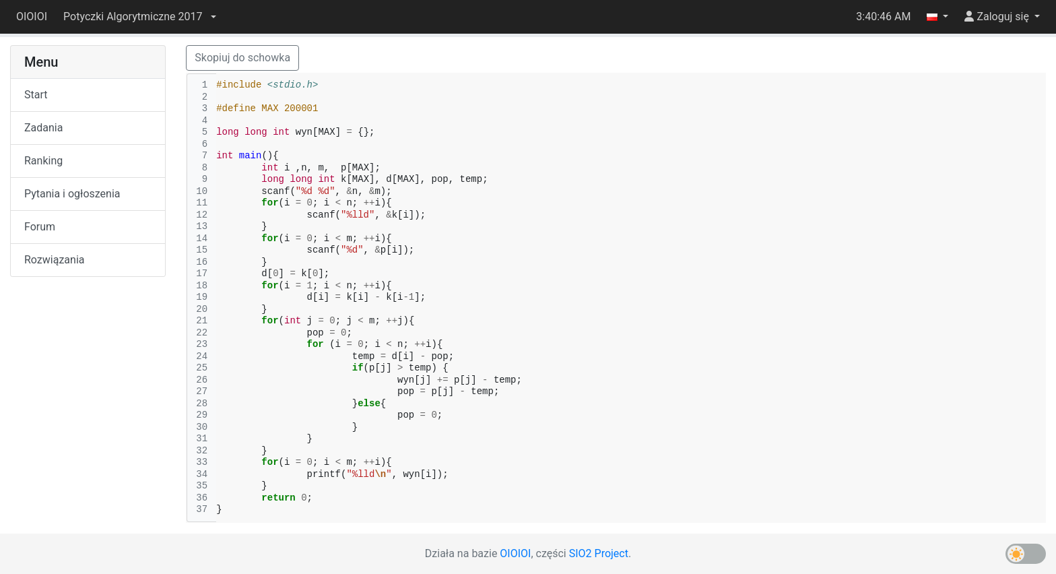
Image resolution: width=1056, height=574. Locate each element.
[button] (139, 17)
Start (35, 94)
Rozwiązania (54, 259)
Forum (39, 226)
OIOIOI (31, 16)
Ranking (43, 160)
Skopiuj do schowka (242, 57)
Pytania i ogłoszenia (72, 193)
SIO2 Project (598, 553)
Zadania (43, 127)
